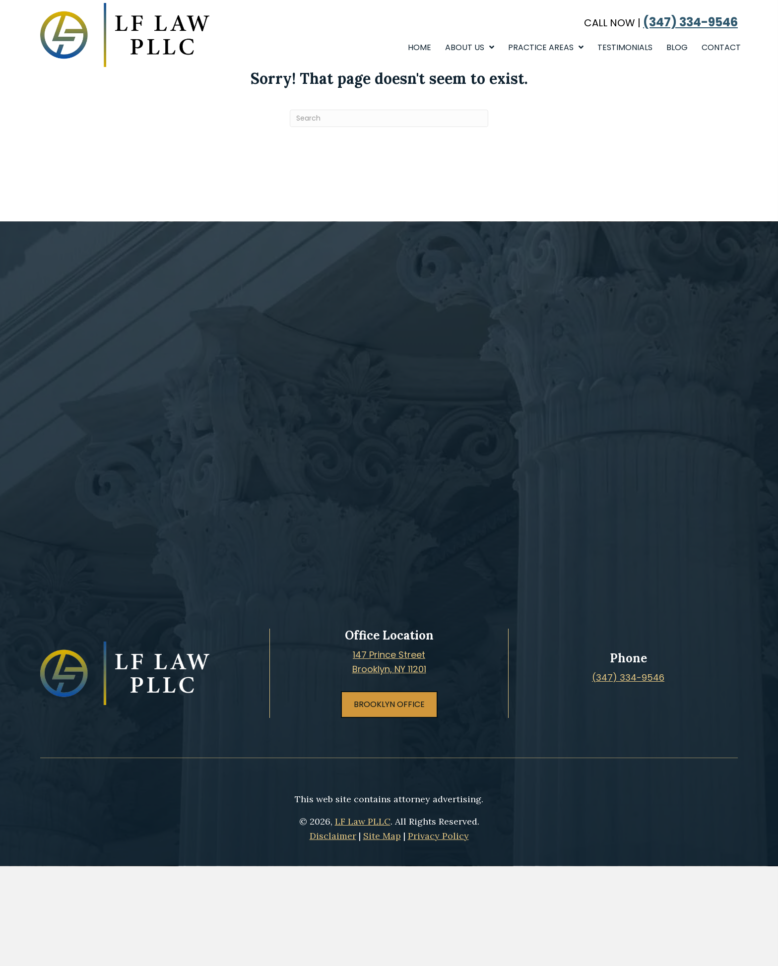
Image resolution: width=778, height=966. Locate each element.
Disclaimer (333, 835)
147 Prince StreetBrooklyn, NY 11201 (389, 661)
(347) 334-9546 (690, 22)
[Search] (389, 118)
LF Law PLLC (362, 821)
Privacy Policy (438, 835)
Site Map (382, 835)
